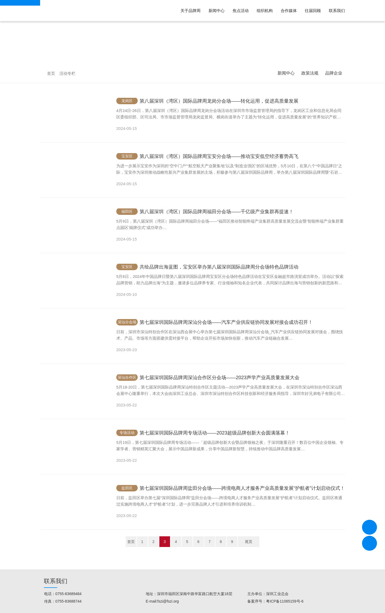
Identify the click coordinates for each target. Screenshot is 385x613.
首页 (51, 73)
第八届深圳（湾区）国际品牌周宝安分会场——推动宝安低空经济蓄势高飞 (219, 156)
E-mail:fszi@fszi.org (162, 601)
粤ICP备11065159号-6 (284, 601)
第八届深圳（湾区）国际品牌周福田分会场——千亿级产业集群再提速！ (217, 211)
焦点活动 (241, 10)
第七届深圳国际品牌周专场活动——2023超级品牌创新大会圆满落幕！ (215, 433)
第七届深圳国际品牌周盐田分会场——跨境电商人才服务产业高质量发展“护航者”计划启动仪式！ (242, 488)
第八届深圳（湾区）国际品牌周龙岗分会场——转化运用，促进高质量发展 (219, 101)
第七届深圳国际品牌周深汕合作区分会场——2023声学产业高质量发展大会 (219, 377)
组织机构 (265, 10)
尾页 (248, 542)
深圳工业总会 (277, 594)
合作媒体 (289, 10)
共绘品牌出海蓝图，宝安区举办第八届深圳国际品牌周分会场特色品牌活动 (219, 267)
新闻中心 (217, 10)
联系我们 (337, 10)
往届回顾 (313, 10)
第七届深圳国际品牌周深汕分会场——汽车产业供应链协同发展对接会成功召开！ (226, 322)
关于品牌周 (190, 10)
